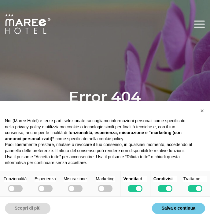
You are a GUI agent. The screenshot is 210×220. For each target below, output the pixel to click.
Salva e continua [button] (178, 208)
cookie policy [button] (111, 138)
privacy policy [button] (28, 126)
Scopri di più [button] (28, 208)
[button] (199, 24)
